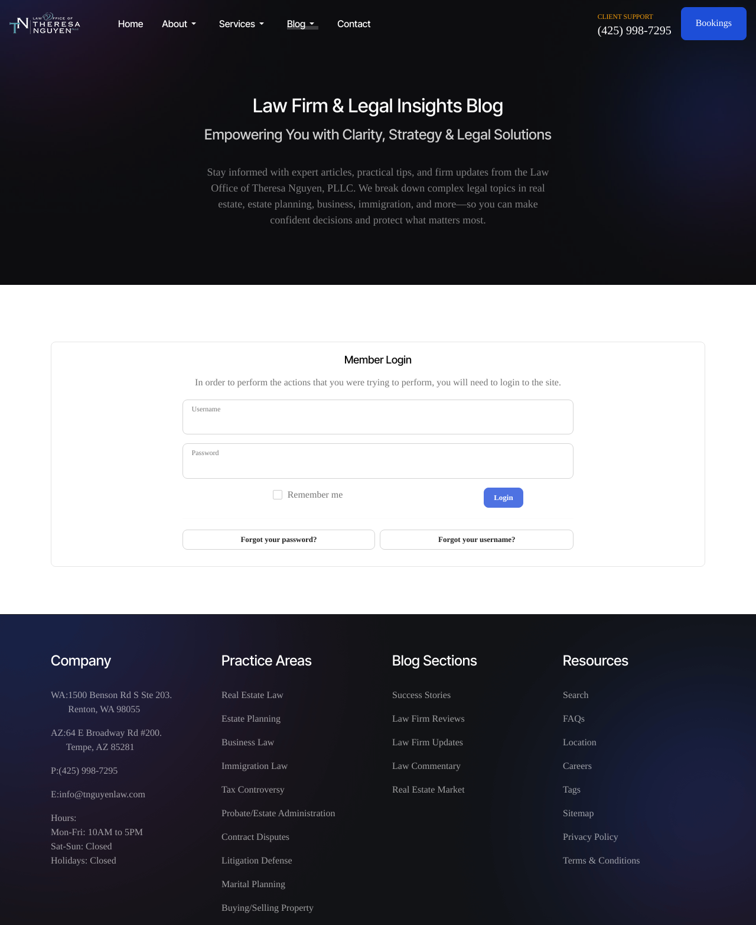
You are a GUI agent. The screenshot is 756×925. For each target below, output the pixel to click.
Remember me (315, 495)
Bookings (714, 23)
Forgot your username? (476, 539)
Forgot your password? (278, 539)
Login (503, 497)
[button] (181, 23)
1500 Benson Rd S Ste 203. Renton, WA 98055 (120, 702)
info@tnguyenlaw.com (102, 795)
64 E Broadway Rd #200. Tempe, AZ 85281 (114, 740)
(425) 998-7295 (635, 30)
